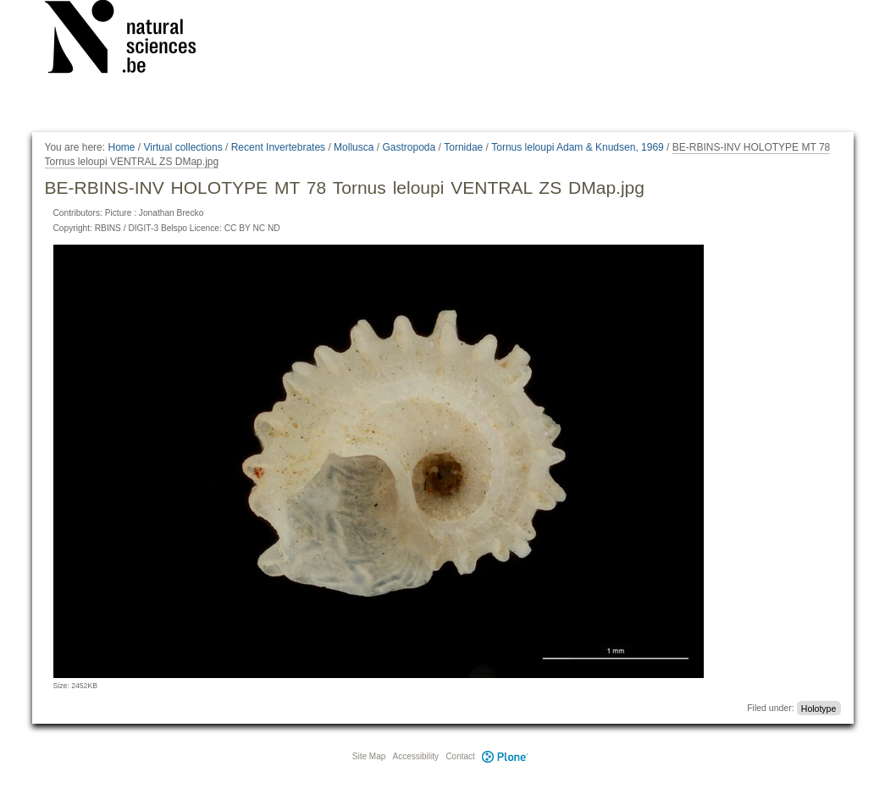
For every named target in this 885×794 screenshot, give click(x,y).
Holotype (818, 708)
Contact (459, 756)
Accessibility (416, 756)
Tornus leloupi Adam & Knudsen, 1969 (577, 147)
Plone (506, 756)
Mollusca (353, 147)
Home (121, 147)
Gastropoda (408, 147)
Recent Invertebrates (278, 147)
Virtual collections (183, 147)
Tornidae (463, 147)
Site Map (368, 756)
